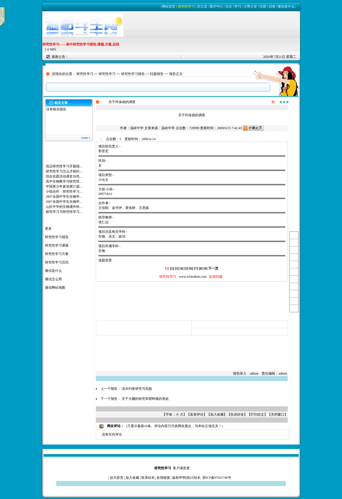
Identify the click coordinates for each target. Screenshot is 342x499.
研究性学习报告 (133, 74)
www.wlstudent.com (193, 277)
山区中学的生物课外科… (64, 207)
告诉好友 (237, 414)
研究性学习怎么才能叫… (64, 171)
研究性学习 (186, 6)
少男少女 (250, 6)
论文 (228, 6)
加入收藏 (217, 414)
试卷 (272, 6)
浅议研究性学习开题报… (64, 166)
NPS (53, 49)
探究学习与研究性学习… (64, 212)
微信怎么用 (53, 279)
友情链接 (163, 478)
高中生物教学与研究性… (64, 181)
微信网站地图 (55, 288)
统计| (190, 478)
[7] (196, 268)
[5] (186, 268)
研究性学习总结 (57, 262)
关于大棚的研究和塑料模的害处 (145, 399)
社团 (262, 6)
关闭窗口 (277, 414)
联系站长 (148, 478)
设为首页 (116, 478)
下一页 (213, 268)
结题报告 (157, 74)
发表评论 (196, 414)
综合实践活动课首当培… (64, 176)
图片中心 (216, 6)
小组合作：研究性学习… (64, 191)
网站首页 (168, 6)
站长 (197, 478)
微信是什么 (286, 6)
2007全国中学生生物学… (64, 197)
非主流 (202, 6)
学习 (237, 6)
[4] (182, 268)
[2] (172, 268)
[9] (205, 268)
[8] (201, 268)
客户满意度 (181, 468)
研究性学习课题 (57, 245)
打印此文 (257, 414)
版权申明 (179, 478)
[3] (177, 268)
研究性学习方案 (57, 254)
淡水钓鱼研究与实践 (137, 389)
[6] (191, 268)
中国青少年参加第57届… (64, 186)
